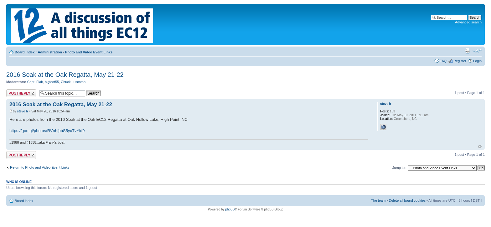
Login (477, 61)
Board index (25, 52)
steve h (22, 111)
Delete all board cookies (407, 200)
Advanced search (468, 22)
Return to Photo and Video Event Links (39, 167)
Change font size (477, 51)
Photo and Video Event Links (88, 52)
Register (459, 61)
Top (480, 146)
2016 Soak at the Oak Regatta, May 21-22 (65, 74)
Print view (467, 51)
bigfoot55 (52, 82)
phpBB (230, 209)
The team (378, 200)
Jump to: (399, 168)
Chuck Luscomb (73, 82)
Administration (50, 52)
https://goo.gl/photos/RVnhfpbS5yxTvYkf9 (47, 130)
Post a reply (21, 93)
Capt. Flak (35, 82)
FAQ (443, 61)
